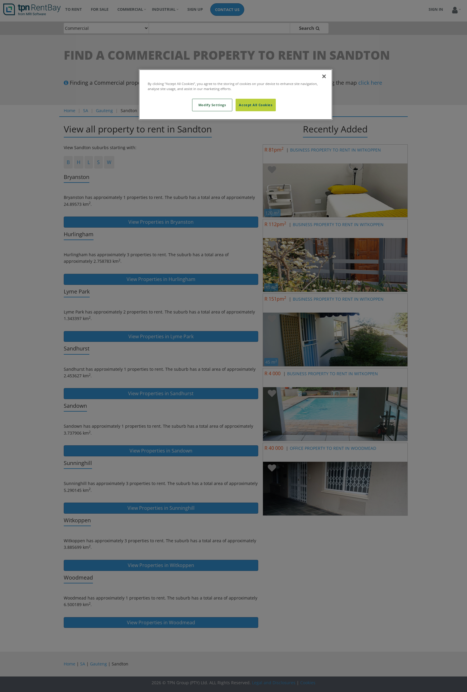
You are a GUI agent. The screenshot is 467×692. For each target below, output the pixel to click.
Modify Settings (212, 105)
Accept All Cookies (255, 105)
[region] (235, 94)
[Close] (324, 76)
